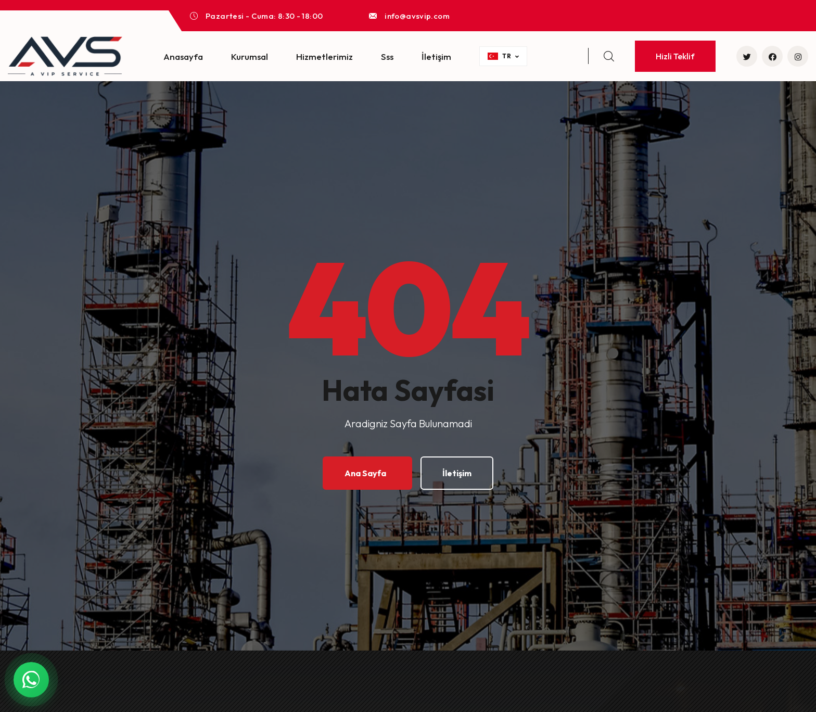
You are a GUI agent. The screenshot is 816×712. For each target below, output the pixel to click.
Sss (387, 56)
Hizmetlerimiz (324, 56)
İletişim (436, 56)
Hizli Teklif (675, 56)
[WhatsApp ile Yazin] (31, 679)
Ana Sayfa (365, 473)
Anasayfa (183, 56)
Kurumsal (249, 56)
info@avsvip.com (417, 16)
